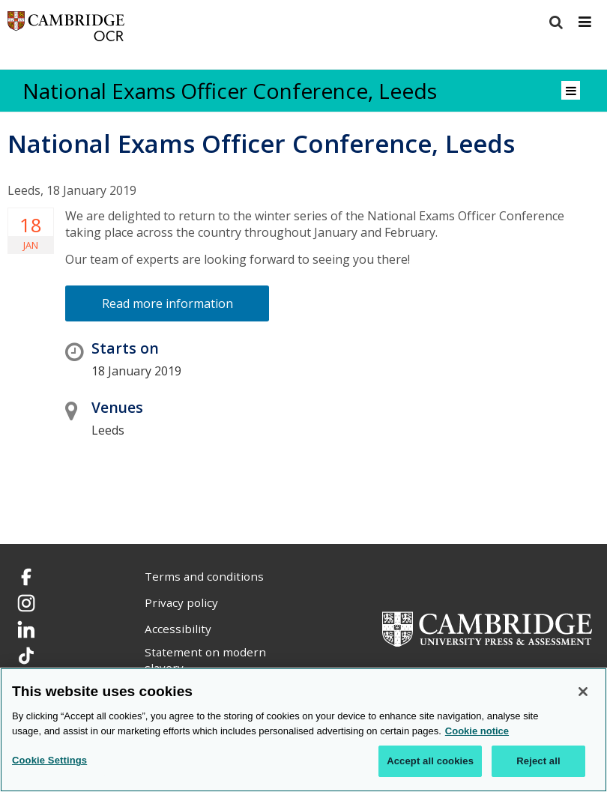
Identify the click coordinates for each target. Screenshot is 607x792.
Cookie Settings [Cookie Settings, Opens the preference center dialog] (49, 760)
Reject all (538, 761)
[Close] (583, 691)
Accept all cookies (430, 761)
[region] (303, 730)
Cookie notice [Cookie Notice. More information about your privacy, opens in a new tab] (477, 731)
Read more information (167, 303)
